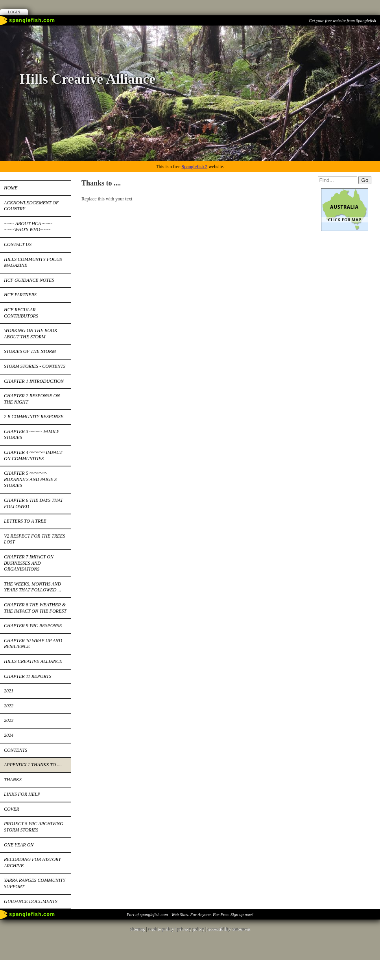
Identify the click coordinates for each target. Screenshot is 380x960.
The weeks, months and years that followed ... (32, 587)
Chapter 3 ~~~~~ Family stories (31, 435)
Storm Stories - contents (35, 366)
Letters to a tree (25, 521)
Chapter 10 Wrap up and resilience (33, 644)
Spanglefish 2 (194, 166)
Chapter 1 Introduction (34, 381)
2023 (8, 720)
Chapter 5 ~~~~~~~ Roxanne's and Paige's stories (30, 479)
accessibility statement (228, 929)
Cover (11, 809)
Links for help (22, 794)
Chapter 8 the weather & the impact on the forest (35, 608)
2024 (8, 735)
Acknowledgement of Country (31, 206)
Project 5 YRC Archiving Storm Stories (33, 827)
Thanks (13, 779)
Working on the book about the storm (30, 334)
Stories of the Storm (30, 351)
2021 (8, 691)
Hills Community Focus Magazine (33, 262)
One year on (18, 845)
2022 (8, 706)
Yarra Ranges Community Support (34, 883)
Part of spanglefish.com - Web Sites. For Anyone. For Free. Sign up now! (190, 914)
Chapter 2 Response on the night (32, 399)
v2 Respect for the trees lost (34, 539)
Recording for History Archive (32, 862)
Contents (15, 750)
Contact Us (17, 244)
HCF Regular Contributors (21, 313)
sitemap (137, 929)
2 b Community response (33, 416)
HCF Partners (20, 294)
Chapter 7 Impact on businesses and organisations (28, 563)
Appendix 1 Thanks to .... (33, 764)
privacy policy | (192, 929)
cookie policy (160, 929)
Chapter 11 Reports (27, 676)
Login (14, 12)
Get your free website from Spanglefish (342, 20)
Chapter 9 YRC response (33, 625)
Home (11, 188)
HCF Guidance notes (29, 280)
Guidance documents (30, 901)
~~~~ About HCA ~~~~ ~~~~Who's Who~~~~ (28, 227)
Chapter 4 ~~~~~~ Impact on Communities (33, 455)
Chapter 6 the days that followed (33, 503)
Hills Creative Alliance (33, 661)
